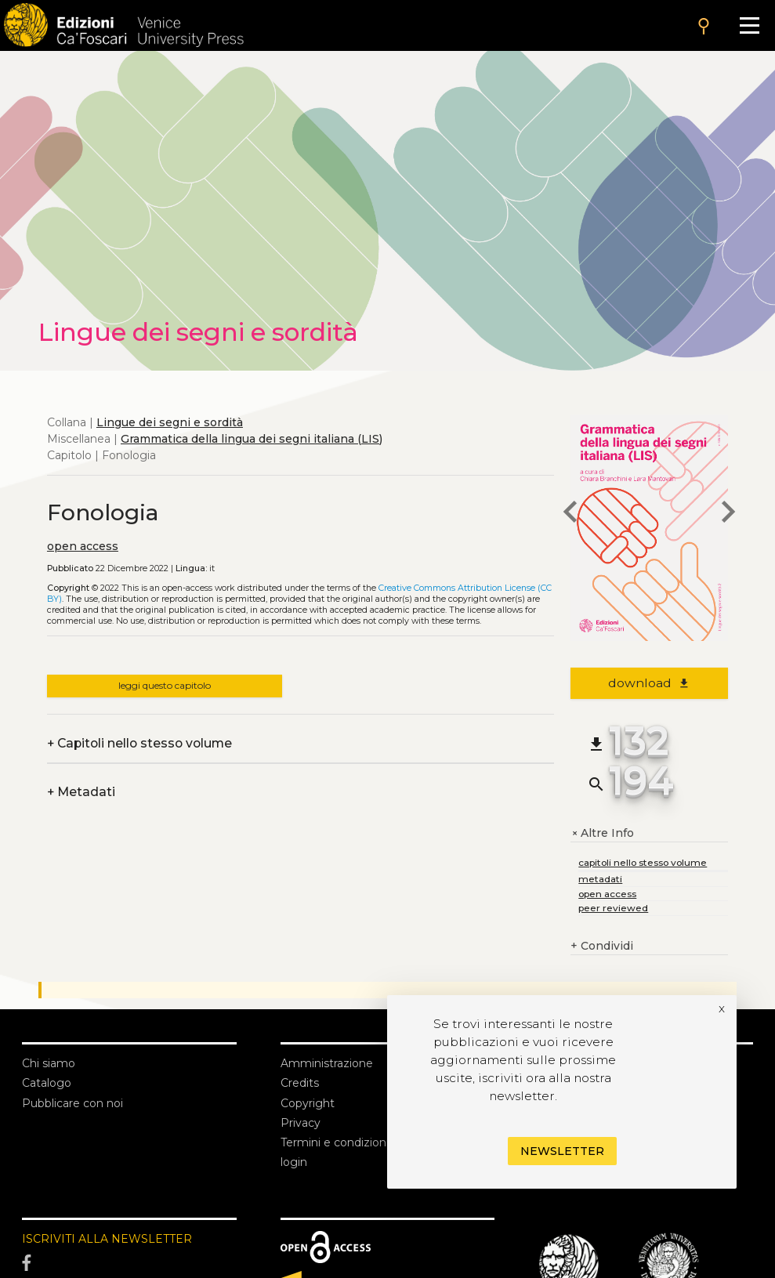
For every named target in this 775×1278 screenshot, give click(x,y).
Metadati (81, 791)
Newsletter (562, 1151)
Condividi (601, 946)
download (649, 682)
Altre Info (602, 833)
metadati (600, 879)
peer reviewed (613, 908)
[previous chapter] (570, 514)
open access (82, 546)
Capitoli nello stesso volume (139, 743)
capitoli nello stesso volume (642, 862)
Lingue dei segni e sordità (169, 422)
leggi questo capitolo (164, 685)
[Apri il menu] (749, 25)
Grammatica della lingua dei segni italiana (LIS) (251, 439)
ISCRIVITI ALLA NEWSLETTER (107, 1239)
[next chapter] (728, 514)
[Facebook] (129, 1263)
